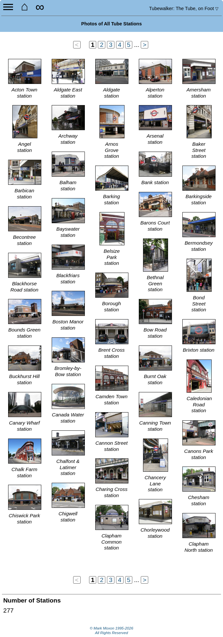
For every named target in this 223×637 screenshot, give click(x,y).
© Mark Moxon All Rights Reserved (111, 630)
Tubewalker (183, 8)
